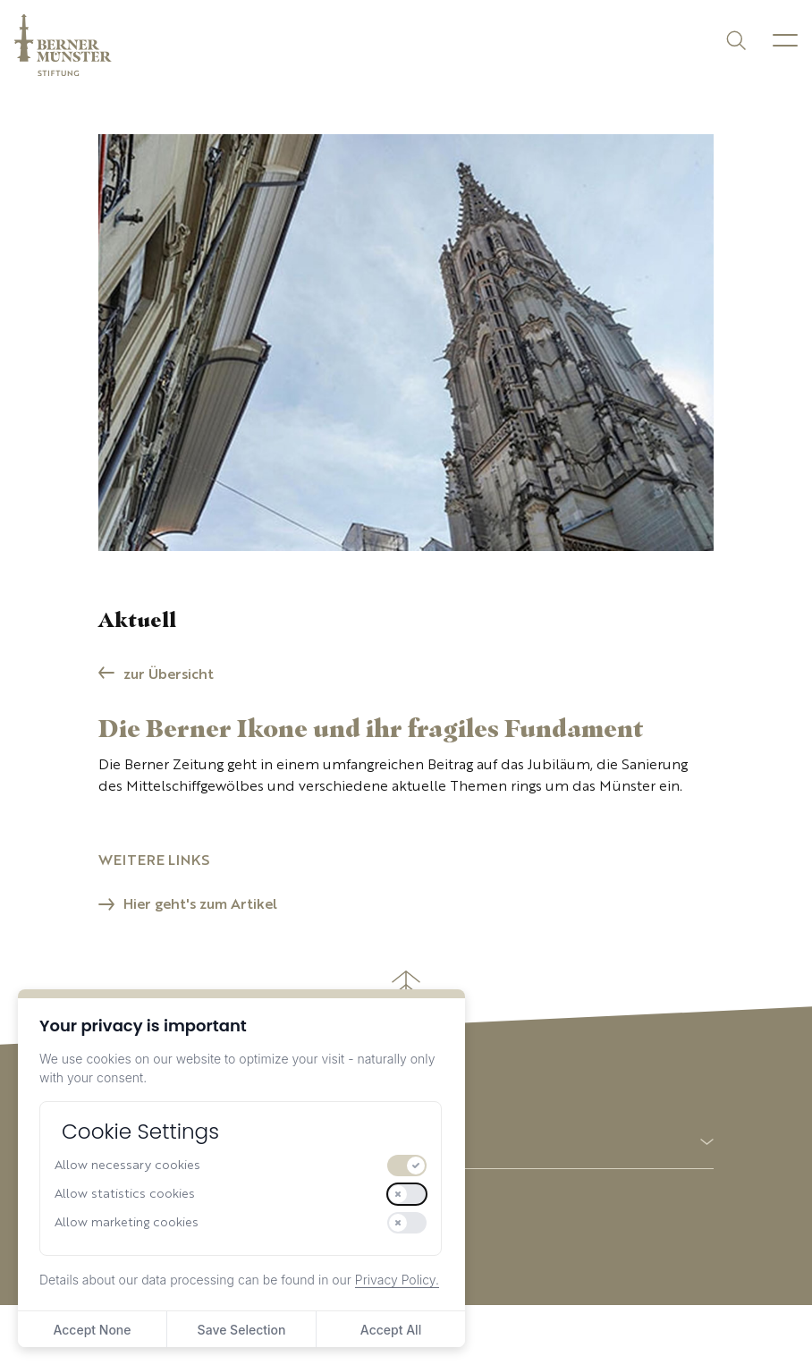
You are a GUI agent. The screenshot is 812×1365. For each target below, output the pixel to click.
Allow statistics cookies (125, 1194)
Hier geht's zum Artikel (200, 905)
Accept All (390, 1329)
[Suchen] (734, 39)
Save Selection (242, 1329)
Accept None (92, 1329)
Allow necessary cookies (127, 1165)
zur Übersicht (168, 675)
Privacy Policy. (397, 1279)
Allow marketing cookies (127, 1223)
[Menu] (785, 40)
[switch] (407, 1165)
